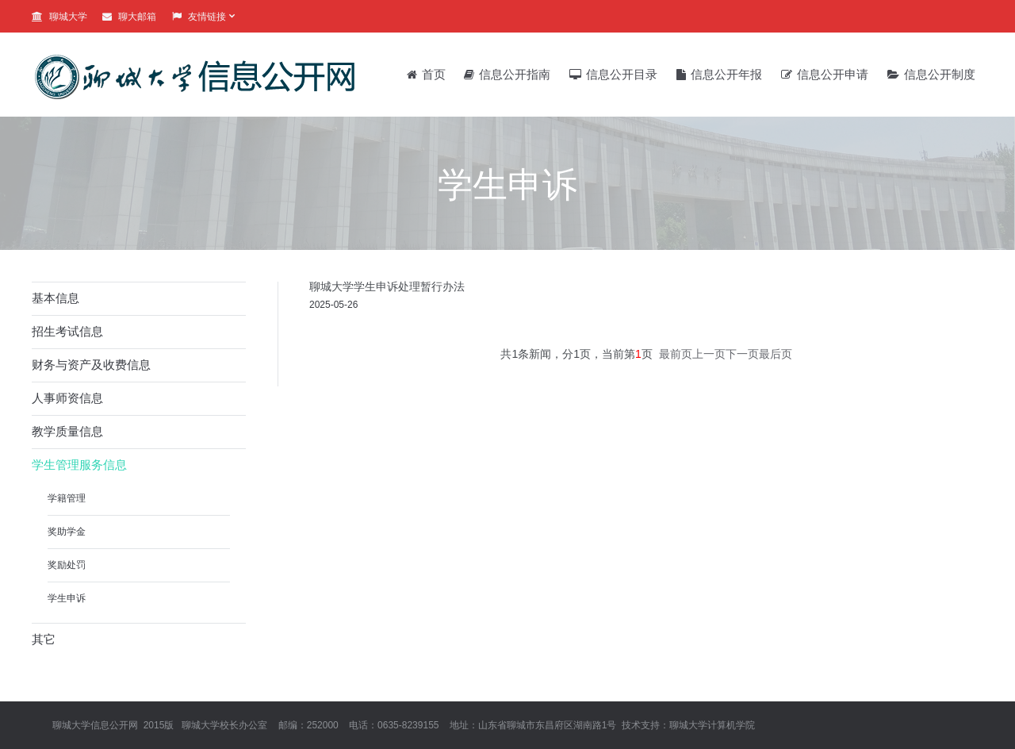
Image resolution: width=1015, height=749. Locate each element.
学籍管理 (67, 498)
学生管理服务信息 (79, 464)
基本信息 (55, 298)
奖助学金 (67, 531)
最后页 (775, 354)
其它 (44, 639)
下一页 (742, 354)
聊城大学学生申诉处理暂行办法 (387, 286)
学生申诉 (67, 598)
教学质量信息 (67, 431)
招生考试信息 (67, 331)
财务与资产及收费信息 (91, 364)
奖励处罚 (67, 564)
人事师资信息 (67, 398)
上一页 (709, 354)
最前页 (675, 354)
